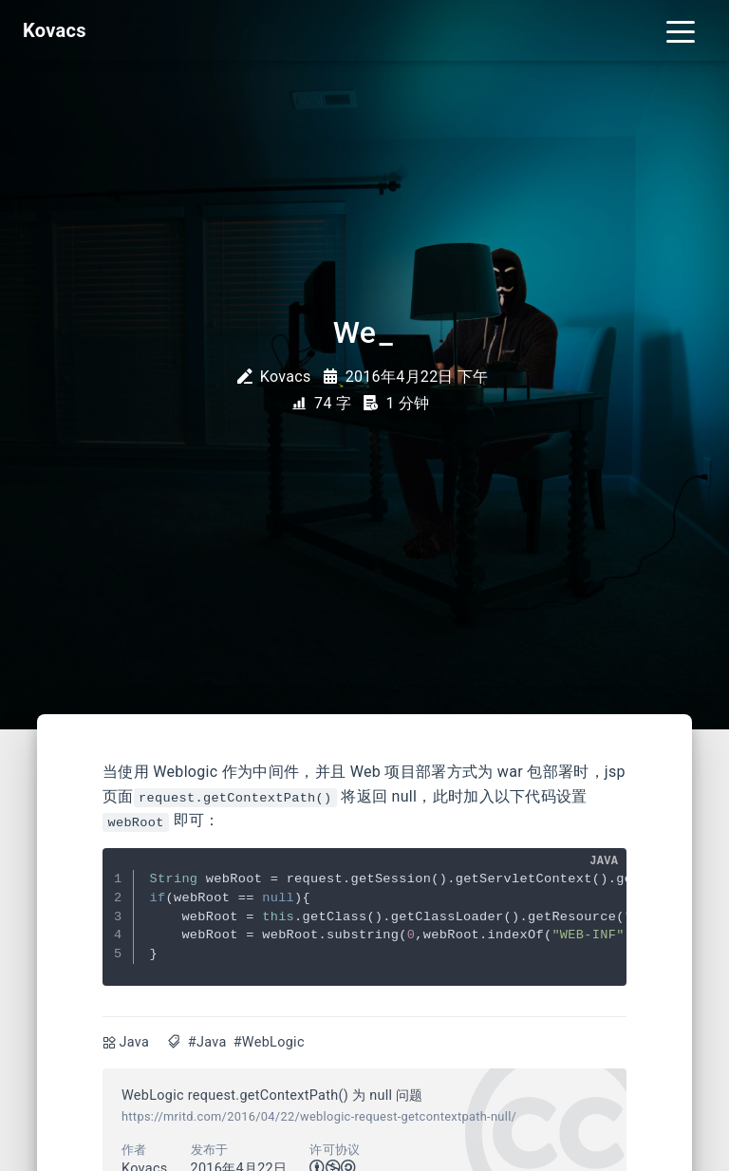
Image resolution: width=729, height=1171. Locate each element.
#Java (207, 1042)
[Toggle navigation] (680, 30)
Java (135, 1042)
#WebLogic (269, 1042)
